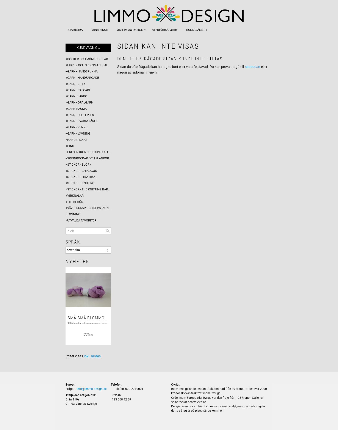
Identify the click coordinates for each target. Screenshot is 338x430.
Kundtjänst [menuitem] (195, 30)
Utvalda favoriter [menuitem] (81, 220)
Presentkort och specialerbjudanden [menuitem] (89, 152)
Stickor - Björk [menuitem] (79, 164)
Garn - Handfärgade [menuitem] (83, 77)
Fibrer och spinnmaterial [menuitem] (87, 65)
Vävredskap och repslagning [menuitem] (89, 208)
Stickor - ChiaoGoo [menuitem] (82, 171)
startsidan (252, 66)
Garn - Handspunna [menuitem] (82, 71)
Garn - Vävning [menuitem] (78, 133)
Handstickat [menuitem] (77, 140)
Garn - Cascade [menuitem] (79, 90)
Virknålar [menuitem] (75, 195)
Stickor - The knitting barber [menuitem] (89, 189)
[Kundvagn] (88, 48)
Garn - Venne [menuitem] (77, 127)
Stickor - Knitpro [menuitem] (80, 183)
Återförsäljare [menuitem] (165, 30)
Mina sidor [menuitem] (99, 30)
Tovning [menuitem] (73, 214)
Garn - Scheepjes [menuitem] (80, 115)
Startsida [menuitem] (75, 30)
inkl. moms (92, 356)
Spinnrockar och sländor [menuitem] (88, 158)
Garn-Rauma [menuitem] (77, 109)
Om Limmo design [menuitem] (130, 30)
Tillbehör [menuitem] (75, 202)
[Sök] (108, 231)
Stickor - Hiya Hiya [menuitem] (81, 177)
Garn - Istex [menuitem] (76, 84)
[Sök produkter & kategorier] (88, 231)
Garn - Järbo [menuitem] (77, 96)
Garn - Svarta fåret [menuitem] (82, 121)
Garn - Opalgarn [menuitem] (80, 102)
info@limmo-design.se (91, 389)
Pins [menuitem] (70, 146)
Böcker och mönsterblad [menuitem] (87, 59)
